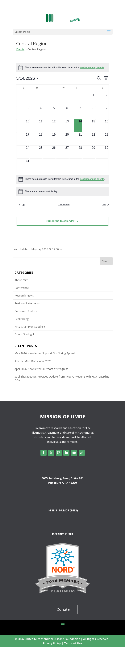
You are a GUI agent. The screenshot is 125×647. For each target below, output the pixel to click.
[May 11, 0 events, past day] (40, 125)
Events (20, 49)
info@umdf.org (62, 533)
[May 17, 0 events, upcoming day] (27, 138)
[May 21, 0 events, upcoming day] (80, 138)
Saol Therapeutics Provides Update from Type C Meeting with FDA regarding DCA (62, 378)
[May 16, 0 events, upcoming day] (106, 125)
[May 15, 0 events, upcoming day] (93, 125)
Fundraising (22, 319)
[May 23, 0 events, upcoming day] (106, 138)
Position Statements (27, 303)
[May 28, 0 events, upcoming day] (80, 151)
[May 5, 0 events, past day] (53, 112)
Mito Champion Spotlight (30, 326)
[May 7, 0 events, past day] (80, 112)
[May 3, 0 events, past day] (27, 112)
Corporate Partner (26, 311)
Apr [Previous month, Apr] (22, 204)
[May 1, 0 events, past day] (93, 99)
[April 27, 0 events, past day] (40, 99)
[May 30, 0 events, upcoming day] (106, 151)
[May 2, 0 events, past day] (106, 99)
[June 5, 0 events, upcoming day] (93, 165)
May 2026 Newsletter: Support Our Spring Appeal (45, 353)
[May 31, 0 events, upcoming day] (27, 165)
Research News (24, 295)
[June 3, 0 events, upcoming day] (67, 165)
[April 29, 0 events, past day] (67, 99)
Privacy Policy (52, 643)
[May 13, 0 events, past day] (67, 125)
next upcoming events (92, 67)
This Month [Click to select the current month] (63, 204)
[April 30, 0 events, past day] (80, 99)
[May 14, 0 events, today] (80, 125)
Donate (63, 609)
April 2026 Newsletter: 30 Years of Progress (41, 369)
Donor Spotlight (24, 334)
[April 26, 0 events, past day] (27, 99)
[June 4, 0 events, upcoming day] (80, 165)
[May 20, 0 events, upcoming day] (67, 138)
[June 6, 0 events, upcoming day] (106, 165)
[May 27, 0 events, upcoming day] (67, 151)
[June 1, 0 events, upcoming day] (40, 165)
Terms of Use (73, 643)
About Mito (21, 280)
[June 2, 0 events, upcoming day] (53, 165)
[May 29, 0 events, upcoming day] (93, 151)
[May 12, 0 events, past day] (53, 125)
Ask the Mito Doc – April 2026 (33, 361)
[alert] (62, 67)
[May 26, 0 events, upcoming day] (53, 151)
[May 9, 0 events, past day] (106, 112)
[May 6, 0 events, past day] (67, 112)
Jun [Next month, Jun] (105, 204)
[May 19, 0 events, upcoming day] (53, 138)
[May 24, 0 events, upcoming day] (27, 151)
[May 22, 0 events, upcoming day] (93, 138)
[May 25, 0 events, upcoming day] (40, 151)
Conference (22, 288)
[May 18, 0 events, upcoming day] (40, 138)
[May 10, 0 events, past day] (27, 125)
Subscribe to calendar (60, 221)
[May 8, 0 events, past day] (93, 112)
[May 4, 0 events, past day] (40, 112)
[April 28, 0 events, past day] (53, 99)
